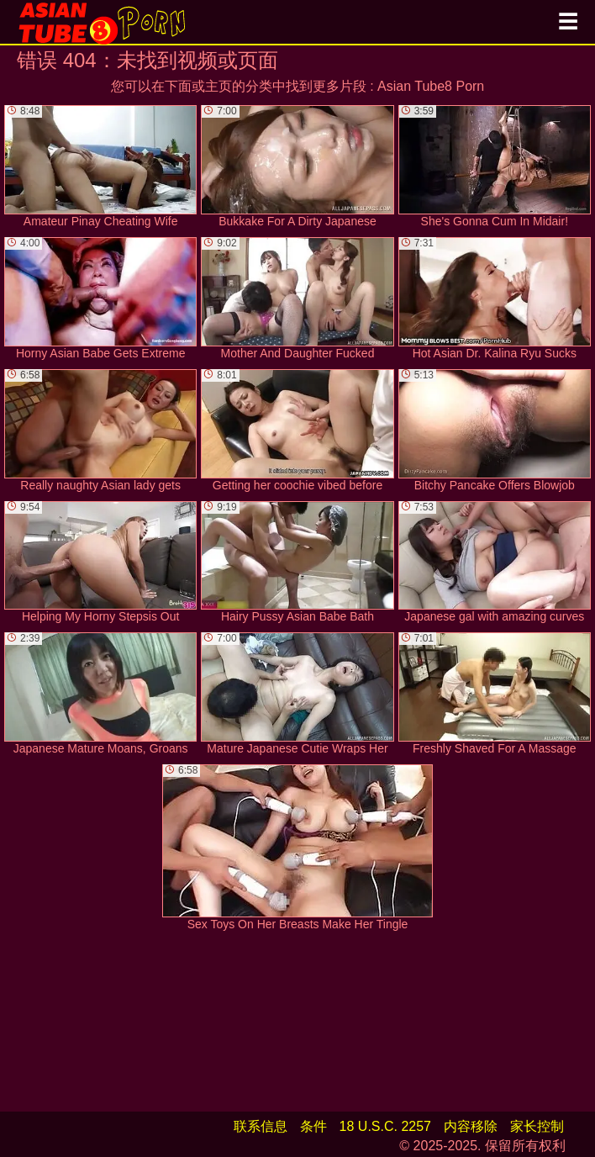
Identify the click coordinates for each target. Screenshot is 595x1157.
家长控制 (537, 1126)
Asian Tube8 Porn (430, 86)
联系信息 (260, 1126)
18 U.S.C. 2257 (385, 1126)
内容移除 (471, 1126)
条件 (313, 1126)
